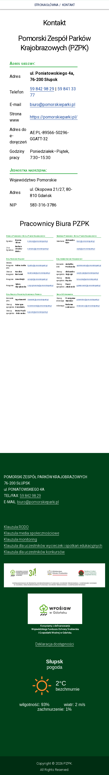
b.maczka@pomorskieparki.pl (87, 279)
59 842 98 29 (42, 88)
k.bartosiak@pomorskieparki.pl (39, 273)
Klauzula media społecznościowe (31, 533)
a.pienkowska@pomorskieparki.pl (89, 265)
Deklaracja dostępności (54, 644)
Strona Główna (46, 5)
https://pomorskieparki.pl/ (54, 117)
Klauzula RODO (16, 527)
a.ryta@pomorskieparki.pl (86, 249)
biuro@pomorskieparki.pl (52, 104)
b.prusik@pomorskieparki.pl (38, 312)
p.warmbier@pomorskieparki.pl (88, 300)
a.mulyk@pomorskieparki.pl (38, 279)
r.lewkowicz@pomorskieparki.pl (88, 306)
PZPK (67, 763)
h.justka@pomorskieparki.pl (38, 265)
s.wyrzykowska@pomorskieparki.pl (40, 286)
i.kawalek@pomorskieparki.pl (38, 300)
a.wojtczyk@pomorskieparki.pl (88, 273)
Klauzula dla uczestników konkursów (34, 552)
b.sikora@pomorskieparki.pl (38, 241)
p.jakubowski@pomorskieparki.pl (89, 286)
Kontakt (68, 5)
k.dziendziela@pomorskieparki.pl (40, 306)
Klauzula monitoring (20, 539)
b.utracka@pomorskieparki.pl (38, 249)
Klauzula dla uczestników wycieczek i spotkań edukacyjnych (53, 546)
